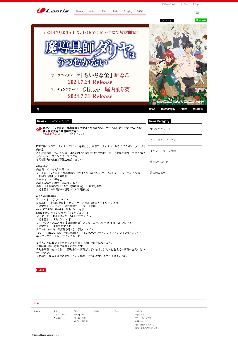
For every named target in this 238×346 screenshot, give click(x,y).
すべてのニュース (160, 129)
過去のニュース (159, 172)
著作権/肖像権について (144, 325)
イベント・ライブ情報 (163, 150)
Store (117, 311)
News (152, 109)
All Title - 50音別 (81, 321)
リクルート (139, 315)
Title (76, 311)
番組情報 (198, 109)
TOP (37, 109)
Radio (97, 311)
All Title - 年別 (79, 318)
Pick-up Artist (59, 315)
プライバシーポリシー (144, 318)
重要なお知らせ (159, 161)
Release (37, 311)
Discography (168, 109)
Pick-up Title (79, 315)
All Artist (57, 318)
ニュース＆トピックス (163, 139)
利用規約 (139, 321)
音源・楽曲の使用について (146, 328)
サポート (139, 311)
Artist (184, 109)
